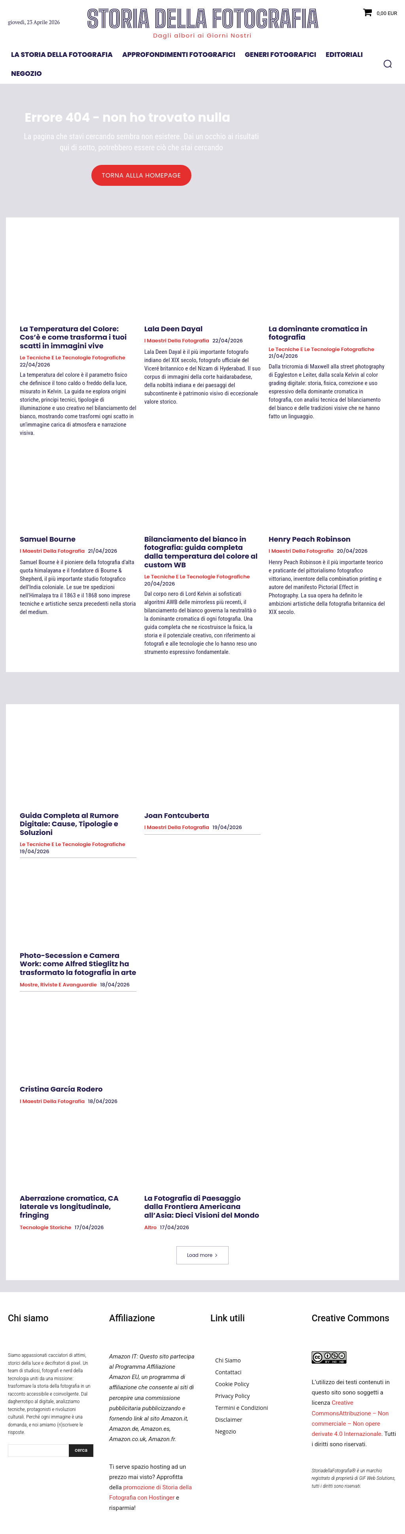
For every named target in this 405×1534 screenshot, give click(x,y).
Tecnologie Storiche (45, 1185)
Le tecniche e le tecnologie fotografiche (72, 356)
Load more (202, 1220)
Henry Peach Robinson (303, 537)
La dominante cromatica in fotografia (326, 331)
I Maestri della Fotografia (176, 342)
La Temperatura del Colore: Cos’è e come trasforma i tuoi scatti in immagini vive (72, 338)
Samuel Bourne (43, 537)
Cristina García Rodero (54, 1059)
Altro (150, 1192)
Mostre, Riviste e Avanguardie (58, 955)
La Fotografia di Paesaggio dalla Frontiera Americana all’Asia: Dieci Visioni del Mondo (197, 1173)
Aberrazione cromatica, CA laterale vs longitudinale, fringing (78, 1169)
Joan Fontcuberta (171, 800)
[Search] (81, 1415)
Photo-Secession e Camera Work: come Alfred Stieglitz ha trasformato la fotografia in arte (75, 936)
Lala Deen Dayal (168, 331)
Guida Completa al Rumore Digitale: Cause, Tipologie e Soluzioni (74, 804)
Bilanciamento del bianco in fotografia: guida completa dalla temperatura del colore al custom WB (201, 544)
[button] (387, 63)
